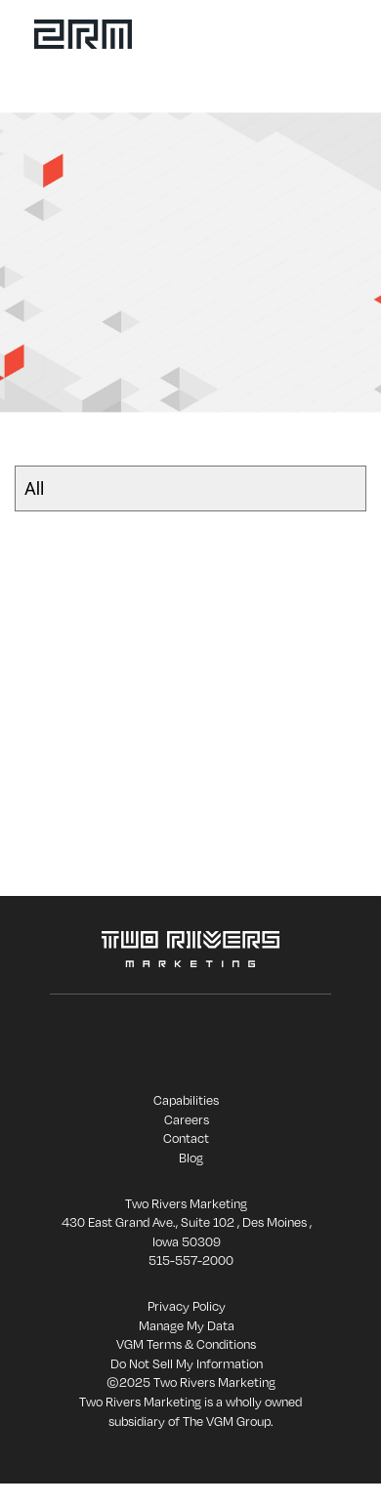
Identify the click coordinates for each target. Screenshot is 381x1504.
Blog (191, 1157)
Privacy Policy (187, 1306)
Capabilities (186, 1100)
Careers (186, 1119)
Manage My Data (186, 1325)
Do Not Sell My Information (186, 1363)
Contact (186, 1138)
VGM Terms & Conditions (186, 1344)
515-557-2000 (190, 1260)
